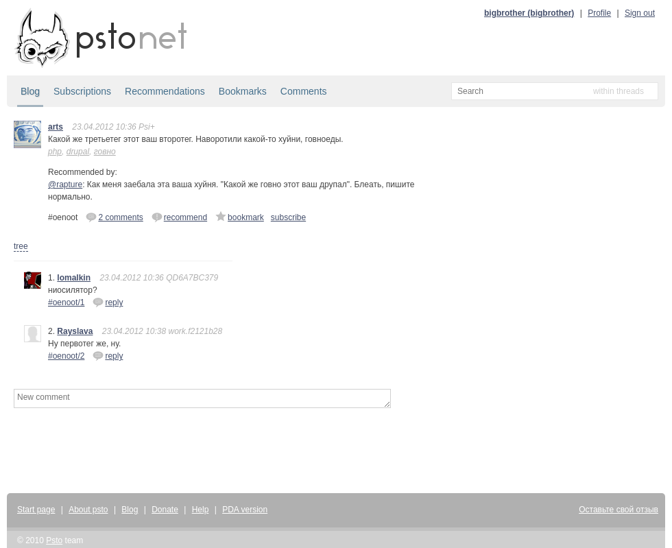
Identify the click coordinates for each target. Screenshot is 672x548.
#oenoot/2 (66, 356)
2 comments (114, 216)
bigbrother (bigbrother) (529, 13)
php (55, 151)
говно (105, 151)
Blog (30, 91)
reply (108, 301)
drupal (78, 151)
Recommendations (165, 91)
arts (55, 127)
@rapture (65, 184)
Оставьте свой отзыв (618, 509)
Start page (36, 509)
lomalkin (74, 278)
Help (200, 509)
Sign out (640, 13)
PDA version (244, 509)
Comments (303, 91)
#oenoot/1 (66, 302)
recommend (179, 216)
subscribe (288, 217)
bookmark (239, 216)
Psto (54, 540)
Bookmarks (243, 91)
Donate (165, 509)
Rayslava (75, 331)
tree (21, 246)
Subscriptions (82, 91)
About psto (88, 509)
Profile (599, 13)
